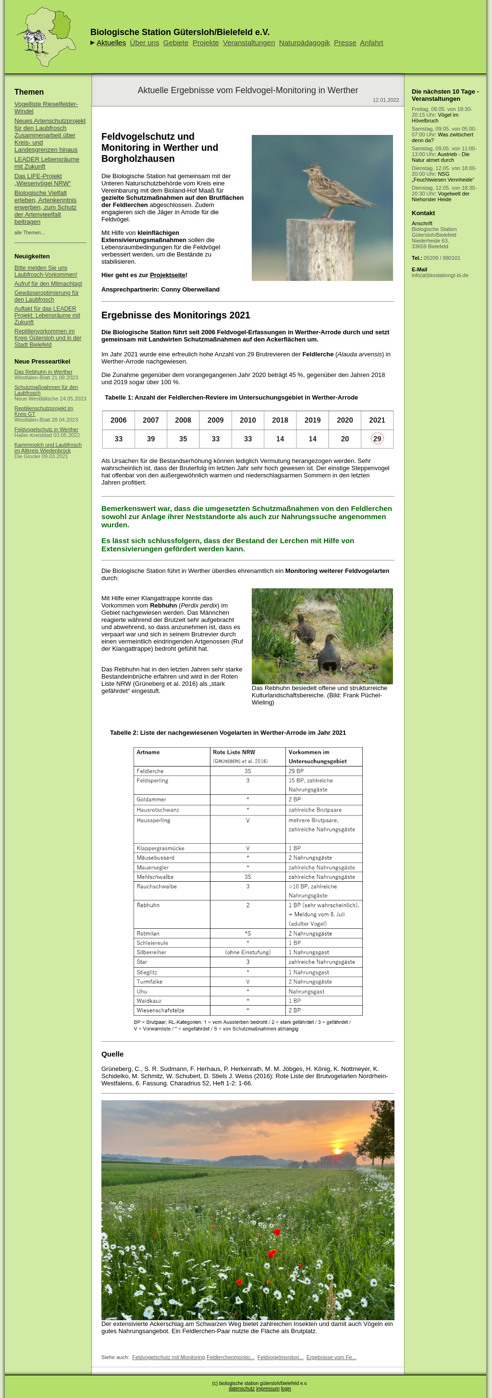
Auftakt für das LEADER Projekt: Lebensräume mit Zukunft (47, 315)
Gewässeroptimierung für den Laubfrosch (46, 296)
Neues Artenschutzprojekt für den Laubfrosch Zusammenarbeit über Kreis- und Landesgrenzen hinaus (50, 135)
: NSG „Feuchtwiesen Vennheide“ (444, 173)
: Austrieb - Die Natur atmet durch (444, 154)
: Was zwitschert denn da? (444, 134)
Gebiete (176, 42)
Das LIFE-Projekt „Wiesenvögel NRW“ (42, 179)
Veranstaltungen (249, 42)
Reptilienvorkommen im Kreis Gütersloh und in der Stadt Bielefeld (47, 338)
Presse (345, 42)
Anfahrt (371, 42)
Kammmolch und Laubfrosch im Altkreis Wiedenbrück (48, 447)
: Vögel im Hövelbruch (442, 114)
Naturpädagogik (304, 42)
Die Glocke (27, 456)
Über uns (145, 42)
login (286, 1388)
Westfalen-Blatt (32, 377)
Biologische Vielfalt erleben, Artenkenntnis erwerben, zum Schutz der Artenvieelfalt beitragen (45, 207)
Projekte (206, 42)
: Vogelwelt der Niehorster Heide (444, 193)
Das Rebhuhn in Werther (43, 372)
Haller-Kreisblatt (33, 435)
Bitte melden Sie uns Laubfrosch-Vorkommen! (45, 271)
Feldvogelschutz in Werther (46, 429)
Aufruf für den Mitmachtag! (48, 283)
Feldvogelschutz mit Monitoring (168, 1357)
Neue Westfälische (36, 398)
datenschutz (242, 1388)
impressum (268, 1388)
